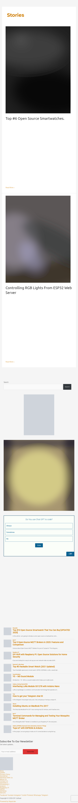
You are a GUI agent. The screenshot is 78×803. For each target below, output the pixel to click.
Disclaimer (4, 776)
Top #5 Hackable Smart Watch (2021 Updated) (34, 666)
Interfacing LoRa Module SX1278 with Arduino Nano (36, 686)
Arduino (15, 684)
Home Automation (32, 726)
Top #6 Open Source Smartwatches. (35, 118)
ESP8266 (19, 726)
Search (6, 382)
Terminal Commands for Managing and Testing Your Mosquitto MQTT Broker (41, 717)
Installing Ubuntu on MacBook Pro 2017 (30, 706)
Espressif (15, 664)
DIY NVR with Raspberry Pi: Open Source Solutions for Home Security (40, 655)
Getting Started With (22, 684)
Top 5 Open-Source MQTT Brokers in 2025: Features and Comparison (38, 643)
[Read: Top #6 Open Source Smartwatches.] (38, 70)
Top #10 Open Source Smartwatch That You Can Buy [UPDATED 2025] (41, 631)
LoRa (19, 664)
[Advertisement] (39, 575)
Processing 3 (4, 784)
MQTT (14, 640)
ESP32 (2, 789)
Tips (14, 694)
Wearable (15, 628)
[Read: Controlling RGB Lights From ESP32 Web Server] (38, 239)
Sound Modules (17, 674)
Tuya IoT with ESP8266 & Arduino (28, 728)
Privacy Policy (5, 774)
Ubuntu (14, 704)
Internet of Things (41, 726)
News (22, 664)
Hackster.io (4, 783)
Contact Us (4, 781)
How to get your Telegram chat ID (28, 696)
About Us (3, 779)
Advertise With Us (6, 778)
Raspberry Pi (16, 652)
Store (2, 771)
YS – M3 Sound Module (23, 676)
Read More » (10, 187)
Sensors (3, 793)
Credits (2, 773)
